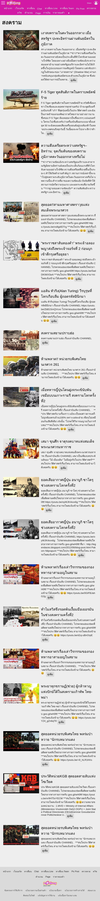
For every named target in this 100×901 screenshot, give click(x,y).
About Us (92, 890)
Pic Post (80, 8)
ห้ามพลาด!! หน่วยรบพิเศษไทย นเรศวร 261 (63, 361)
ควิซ (19, 12)
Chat (39, 8)
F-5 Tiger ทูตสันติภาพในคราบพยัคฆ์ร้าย (68, 94)
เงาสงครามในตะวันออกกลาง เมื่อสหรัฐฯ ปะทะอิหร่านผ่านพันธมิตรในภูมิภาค (67, 38)
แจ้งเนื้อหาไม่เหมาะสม (67, 895)
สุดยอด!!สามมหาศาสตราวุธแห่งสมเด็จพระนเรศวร (65, 207)
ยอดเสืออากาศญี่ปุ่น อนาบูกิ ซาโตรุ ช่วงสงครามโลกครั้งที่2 (67, 482)
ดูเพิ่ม (73, 80)
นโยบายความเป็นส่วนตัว (36, 890)
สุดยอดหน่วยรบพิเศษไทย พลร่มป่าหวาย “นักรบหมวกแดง (66, 736)
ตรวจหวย (91, 8)
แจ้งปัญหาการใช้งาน (46, 895)
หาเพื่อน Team (67, 8)
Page (38, 13)
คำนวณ (29, 12)
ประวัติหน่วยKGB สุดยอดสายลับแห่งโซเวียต (68, 779)
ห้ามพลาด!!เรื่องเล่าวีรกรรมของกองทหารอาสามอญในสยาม (67, 570)
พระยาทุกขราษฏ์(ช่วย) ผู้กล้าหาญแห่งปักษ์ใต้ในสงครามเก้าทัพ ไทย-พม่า (66, 691)
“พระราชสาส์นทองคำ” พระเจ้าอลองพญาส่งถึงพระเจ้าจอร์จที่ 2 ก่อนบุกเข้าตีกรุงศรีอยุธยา (67, 248)
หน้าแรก (8, 8)
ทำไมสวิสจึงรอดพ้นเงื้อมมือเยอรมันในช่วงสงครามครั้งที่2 (67, 612)
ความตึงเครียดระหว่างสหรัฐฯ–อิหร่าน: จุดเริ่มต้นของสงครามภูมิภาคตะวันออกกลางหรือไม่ (64, 151)
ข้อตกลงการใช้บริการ (13, 890)
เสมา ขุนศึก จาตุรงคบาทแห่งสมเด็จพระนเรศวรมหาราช (67, 444)
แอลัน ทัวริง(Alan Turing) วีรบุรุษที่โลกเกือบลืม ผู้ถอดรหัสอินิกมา (66, 293)
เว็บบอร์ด (19, 8)
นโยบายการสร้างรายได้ (75, 890)
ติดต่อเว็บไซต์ (29, 895)
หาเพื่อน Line (51, 8)
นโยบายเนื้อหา (55, 890)
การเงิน (46, 12)
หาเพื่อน (31, 8)
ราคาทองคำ (59, 12)
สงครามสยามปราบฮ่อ (57, 333)
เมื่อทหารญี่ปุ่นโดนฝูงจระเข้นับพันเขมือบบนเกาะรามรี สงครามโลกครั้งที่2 (68, 395)
